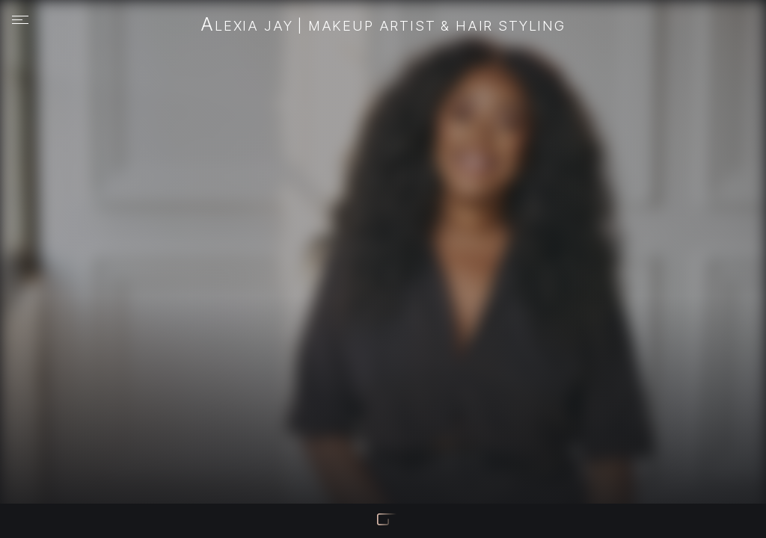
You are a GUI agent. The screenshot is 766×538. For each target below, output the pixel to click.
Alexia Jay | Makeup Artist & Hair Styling (383, 25)
